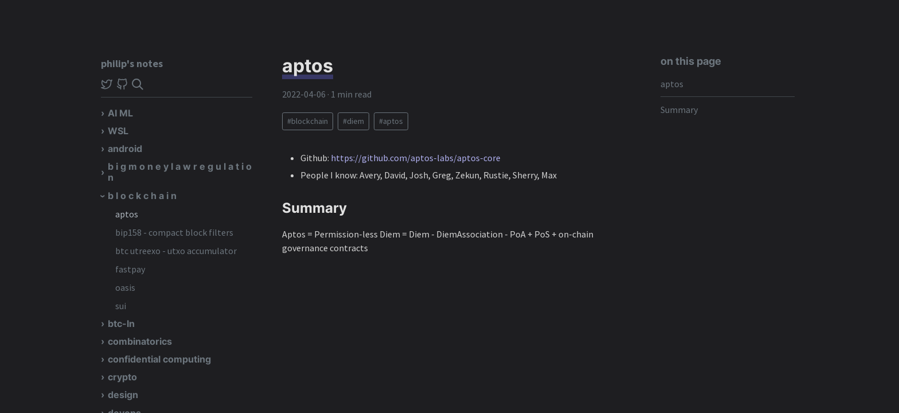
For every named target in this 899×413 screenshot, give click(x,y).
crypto (122, 377)
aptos (126, 214)
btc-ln (121, 323)
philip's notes (132, 63)
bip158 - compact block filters (174, 232)
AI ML (120, 113)
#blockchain (307, 121)
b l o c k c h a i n (142, 195)
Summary (679, 109)
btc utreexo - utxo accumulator (176, 250)
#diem (353, 121)
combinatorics (140, 341)
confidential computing (159, 359)
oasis (125, 287)
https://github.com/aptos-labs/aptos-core (416, 157)
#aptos (391, 121)
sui (120, 305)
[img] (137, 84)
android (125, 148)
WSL (118, 131)
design (123, 394)
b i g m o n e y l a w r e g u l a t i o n (180, 172)
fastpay (130, 269)
